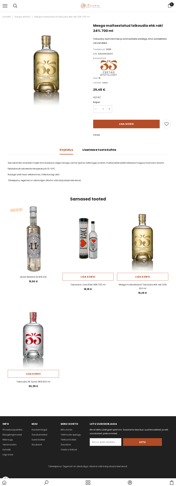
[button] (46, 482)
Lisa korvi (126, 122)
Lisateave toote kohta (99, 148)
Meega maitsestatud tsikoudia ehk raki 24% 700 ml (62, 15)
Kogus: (96, 100)
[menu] (5, 4)
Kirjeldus (66, 148)
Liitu (151, 440)
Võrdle (96, 133)
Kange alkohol (22, 15)
